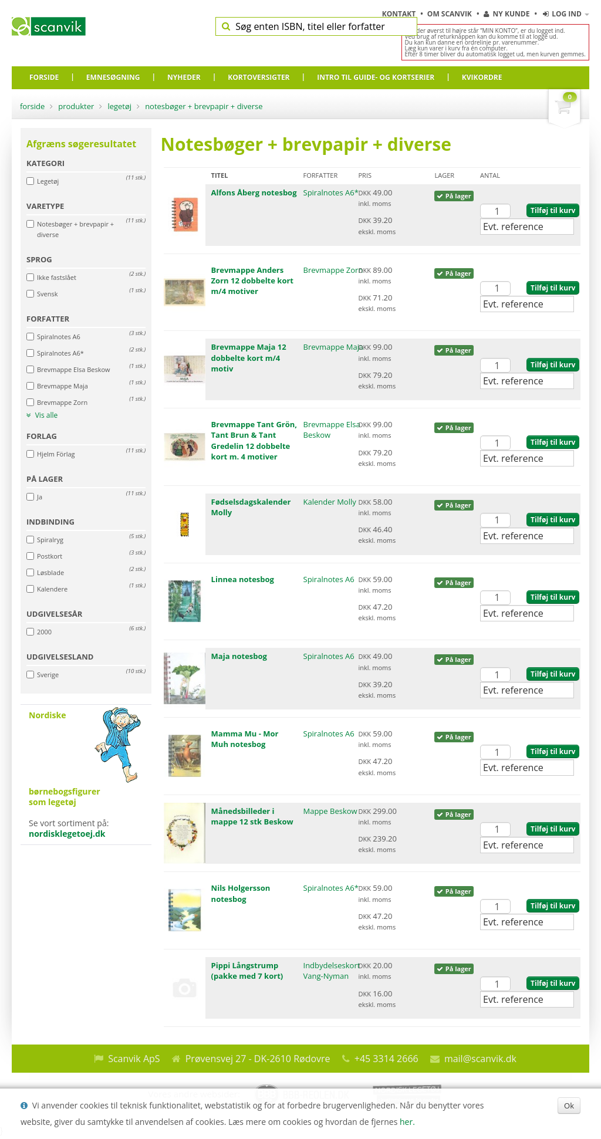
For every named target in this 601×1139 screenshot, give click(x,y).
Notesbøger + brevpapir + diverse (203, 106)
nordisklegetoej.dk (67, 833)
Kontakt (400, 14)
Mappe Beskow (330, 811)
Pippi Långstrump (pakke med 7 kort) (247, 970)
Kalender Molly (329, 501)
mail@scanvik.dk (480, 1058)
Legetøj (119, 106)
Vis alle (42, 415)
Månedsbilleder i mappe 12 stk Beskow (252, 816)
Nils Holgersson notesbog (241, 893)
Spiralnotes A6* (331, 192)
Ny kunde (506, 14)
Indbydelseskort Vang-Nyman (331, 970)
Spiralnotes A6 (328, 579)
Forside (32, 106)
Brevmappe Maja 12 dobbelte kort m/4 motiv (248, 357)
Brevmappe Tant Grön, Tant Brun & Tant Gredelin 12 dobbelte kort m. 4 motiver (254, 440)
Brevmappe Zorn (333, 270)
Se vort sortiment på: (86, 774)
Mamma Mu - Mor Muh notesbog (245, 738)
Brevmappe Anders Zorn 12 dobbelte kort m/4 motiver (252, 280)
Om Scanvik (450, 14)
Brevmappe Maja (333, 347)
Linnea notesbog (242, 579)
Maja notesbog (239, 656)
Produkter (76, 106)
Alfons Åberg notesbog (254, 192)
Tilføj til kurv (553, 210)
